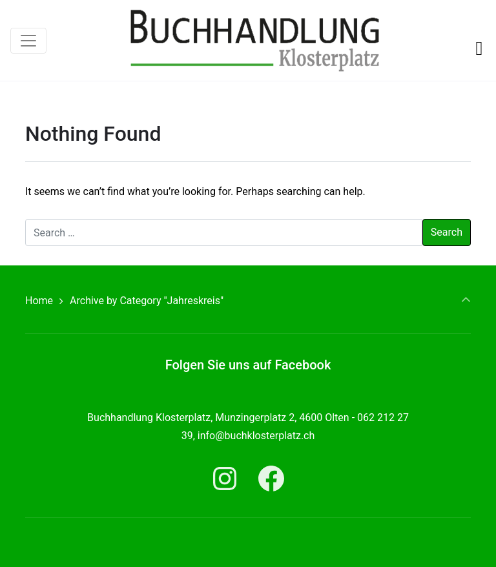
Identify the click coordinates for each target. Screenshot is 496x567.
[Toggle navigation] (28, 41)
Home (39, 300)
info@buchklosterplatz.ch (256, 435)
